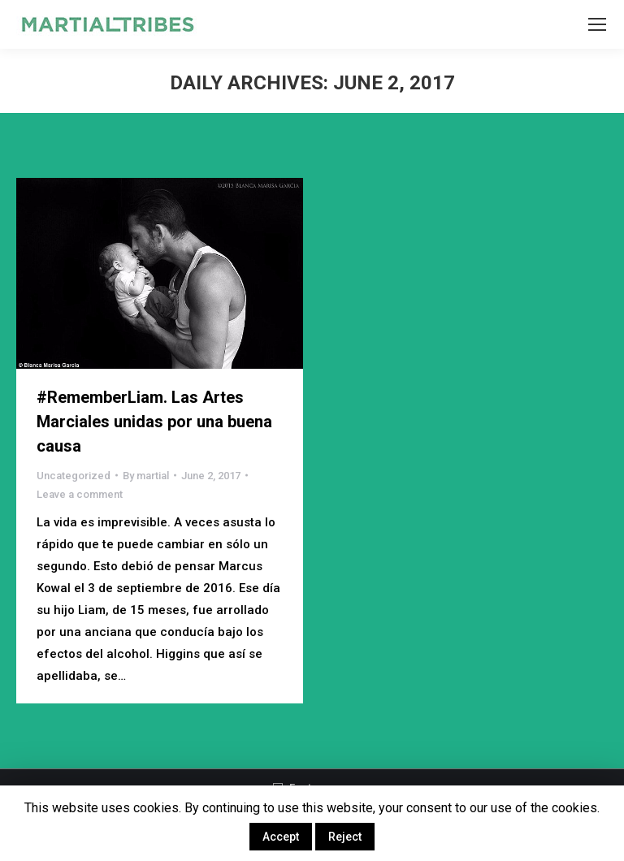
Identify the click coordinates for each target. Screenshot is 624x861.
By (146, 475)
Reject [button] (345, 836)
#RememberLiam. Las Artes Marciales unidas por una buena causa (154, 421)
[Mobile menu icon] (597, 24)
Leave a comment (80, 494)
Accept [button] (280, 836)
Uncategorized (73, 475)
